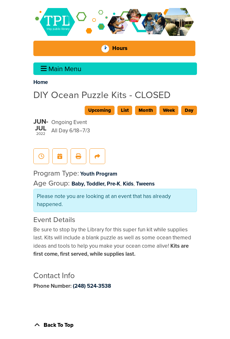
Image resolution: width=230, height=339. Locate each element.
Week (169, 110)
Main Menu (61, 68)
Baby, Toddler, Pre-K (96, 184)
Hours (121, 48)
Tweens (145, 184)
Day (189, 110)
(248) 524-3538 (92, 286)
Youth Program (98, 174)
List (125, 110)
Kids (128, 184)
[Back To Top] (115, 325)
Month (146, 110)
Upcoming (99, 110)
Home (40, 82)
